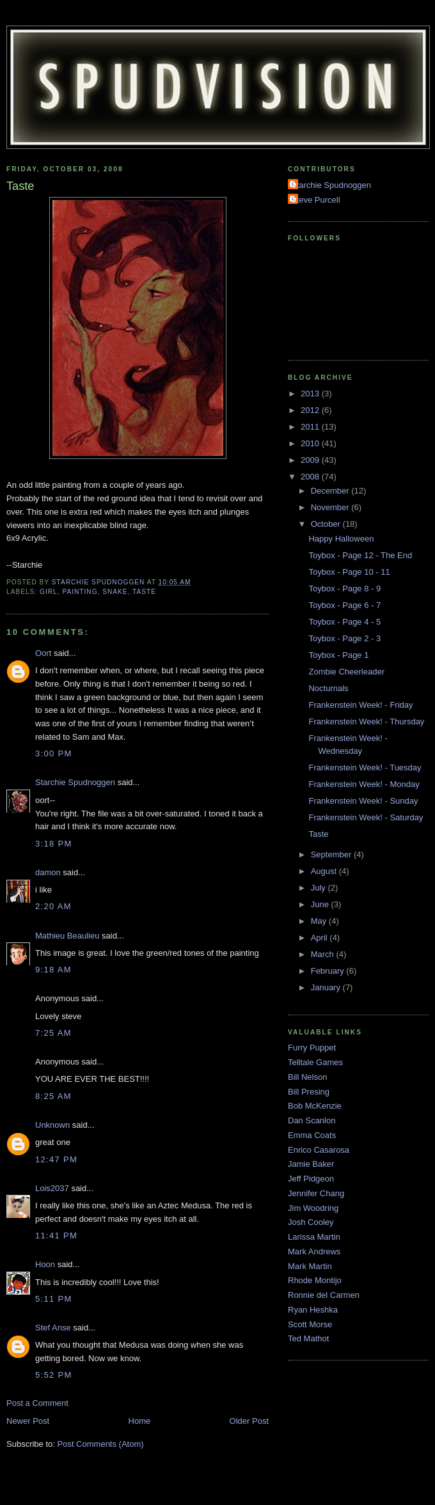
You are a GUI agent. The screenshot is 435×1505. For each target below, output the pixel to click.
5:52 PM (53, 1375)
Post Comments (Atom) (101, 1444)
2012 (311, 410)
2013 (311, 393)
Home (140, 1421)
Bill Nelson (307, 1077)
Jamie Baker (311, 1164)
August (325, 871)
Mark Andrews (314, 1251)
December (331, 490)
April (320, 937)
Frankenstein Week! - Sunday (363, 801)
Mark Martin (310, 1266)
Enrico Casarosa (318, 1150)
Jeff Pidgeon (311, 1178)
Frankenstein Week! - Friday (360, 705)
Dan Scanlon (311, 1120)
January (327, 987)
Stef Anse (53, 1327)
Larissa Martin (314, 1237)
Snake (114, 591)
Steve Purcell (315, 200)
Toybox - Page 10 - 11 (349, 572)
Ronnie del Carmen (324, 1295)
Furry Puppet (312, 1047)
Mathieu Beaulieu (67, 935)
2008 (311, 476)
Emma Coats (312, 1135)
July (319, 888)
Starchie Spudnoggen (75, 782)
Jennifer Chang (316, 1193)
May (320, 921)
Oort (43, 653)
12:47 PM (56, 1159)
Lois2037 (52, 1188)
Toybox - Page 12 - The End (360, 555)
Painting (79, 591)
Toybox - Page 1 (338, 655)
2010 (311, 443)
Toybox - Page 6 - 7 (344, 605)
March (323, 954)
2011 (311, 427)
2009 (311, 460)
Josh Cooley (311, 1222)
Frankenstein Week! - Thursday (366, 721)
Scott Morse (310, 1324)
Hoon (45, 1264)
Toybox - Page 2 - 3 (344, 638)
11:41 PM (56, 1235)
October (327, 524)
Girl (49, 591)
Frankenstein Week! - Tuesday (364, 767)
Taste (144, 591)
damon (48, 872)
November (331, 507)
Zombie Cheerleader (346, 671)
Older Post (249, 1421)
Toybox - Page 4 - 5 (344, 622)
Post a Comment (37, 1403)
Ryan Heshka (313, 1309)
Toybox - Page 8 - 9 (344, 588)
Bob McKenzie (315, 1106)
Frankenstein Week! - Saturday (365, 817)
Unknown (52, 1125)
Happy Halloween (341, 538)
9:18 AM (53, 969)
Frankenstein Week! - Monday (363, 784)
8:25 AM (53, 1096)
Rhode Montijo (315, 1280)
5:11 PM (53, 1299)
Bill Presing (308, 1091)
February (329, 971)
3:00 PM (53, 753)
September (332, 854)
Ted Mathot (308, 1338)
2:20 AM (53, 906)
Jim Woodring (313, 1208)
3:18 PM (53, 843)
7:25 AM (53, 1033)
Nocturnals (328, 688)
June (321, 904)
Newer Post (27, 1421)
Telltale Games (315, 1062)
